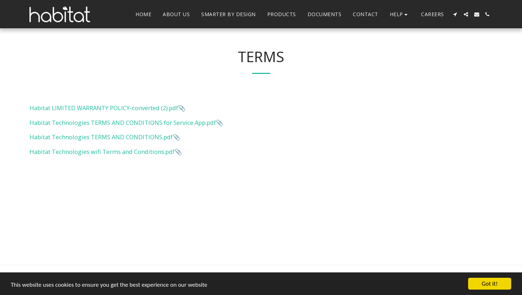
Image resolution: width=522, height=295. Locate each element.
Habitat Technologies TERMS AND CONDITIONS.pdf (101, 137)
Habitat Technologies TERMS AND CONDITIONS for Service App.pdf (122, 122)
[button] (399, 14)
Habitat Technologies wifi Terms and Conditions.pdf (102, 152)
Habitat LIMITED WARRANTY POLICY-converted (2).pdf (103, 108)
